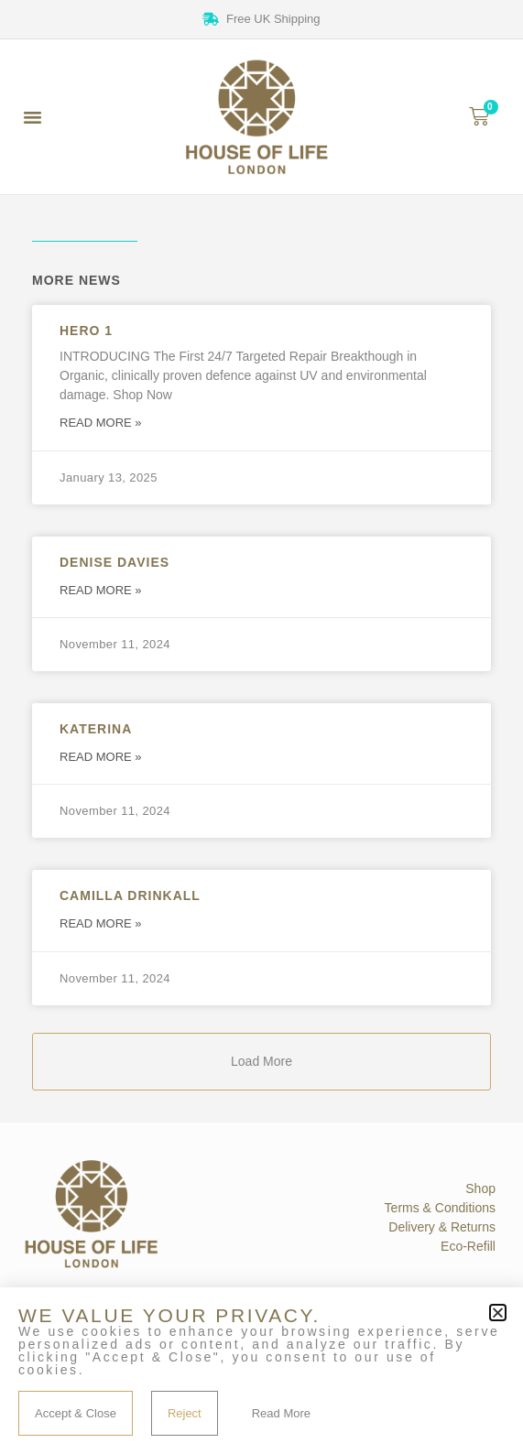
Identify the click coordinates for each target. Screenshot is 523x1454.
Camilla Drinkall (130, 895)
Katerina (96, 729)
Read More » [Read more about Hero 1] (101, 422)
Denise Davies (114, 562)
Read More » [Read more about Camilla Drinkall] (101, 923)
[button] (33, 117)
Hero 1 (86, 330)
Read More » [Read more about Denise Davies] (101, 590)
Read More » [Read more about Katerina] (101, 757)
